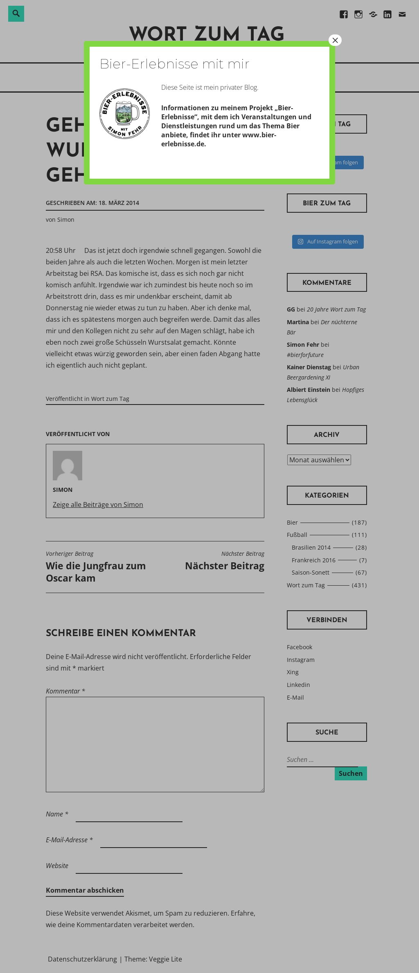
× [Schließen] (335, 40)
